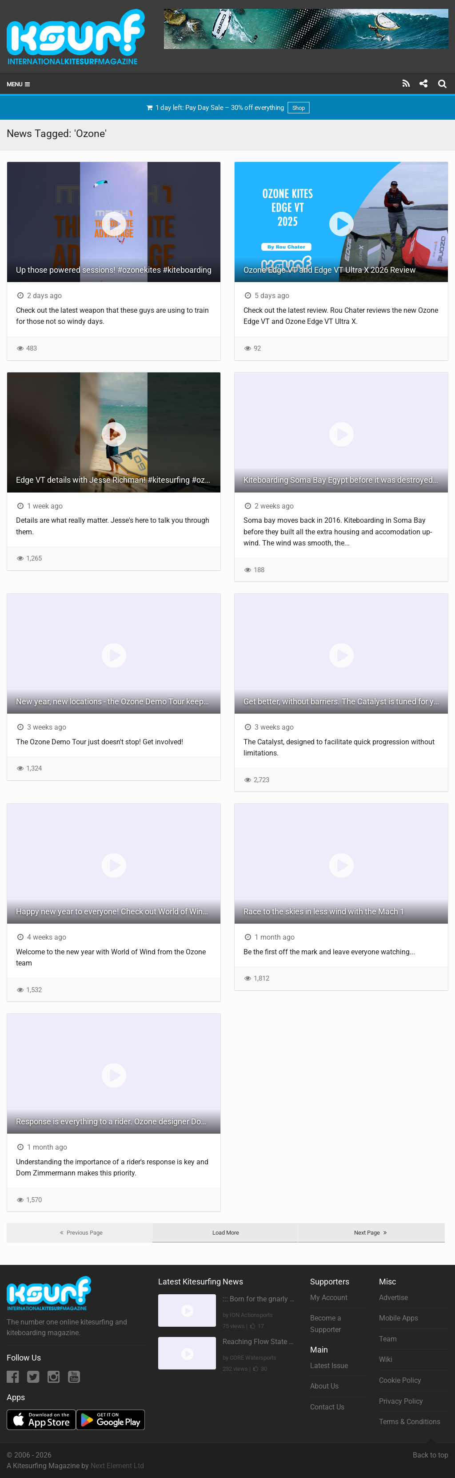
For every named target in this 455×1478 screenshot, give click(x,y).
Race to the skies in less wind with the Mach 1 (323, 911)
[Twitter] (34, 1379)
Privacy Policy (401, 1401)
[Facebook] (13, 1379)
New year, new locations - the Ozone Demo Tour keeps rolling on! (118, 701)
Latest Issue (329, 1365)
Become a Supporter (325, 1324)
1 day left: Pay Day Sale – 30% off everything (227, 107)
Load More (225, 1232)
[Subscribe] (406, 83)
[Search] (443, 83)
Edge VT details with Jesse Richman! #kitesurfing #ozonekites (118, 480)
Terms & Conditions (409, 1421)
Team (388, 1339)
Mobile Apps (398, 1318)
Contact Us (327, 1407)
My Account (328, 1297)
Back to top (430, 1451)
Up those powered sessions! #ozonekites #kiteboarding (114, 270)
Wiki (385, 1359)
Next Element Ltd (117, 1466)
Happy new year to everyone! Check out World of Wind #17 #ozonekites (118, 911)
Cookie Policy (400, 1380)
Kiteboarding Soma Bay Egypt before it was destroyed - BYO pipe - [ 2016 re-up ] (345, 480)
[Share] (423, 83)
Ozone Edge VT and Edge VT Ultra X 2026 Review (329, 270)
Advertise (393, 1297)
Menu (19, 84)
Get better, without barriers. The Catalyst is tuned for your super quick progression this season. (345, 701)
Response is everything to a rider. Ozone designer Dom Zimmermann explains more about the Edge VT (118, 1121)
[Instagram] (54, 1379)
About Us (324, 1386)
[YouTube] (74, 1379)
